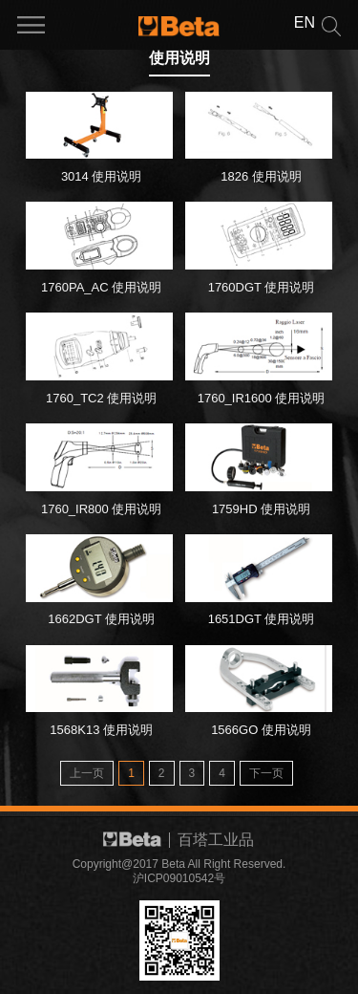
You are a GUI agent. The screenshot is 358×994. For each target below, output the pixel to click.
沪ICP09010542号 (179, 878)
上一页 (87, 773)
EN (304, 22)
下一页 (266, 773)
